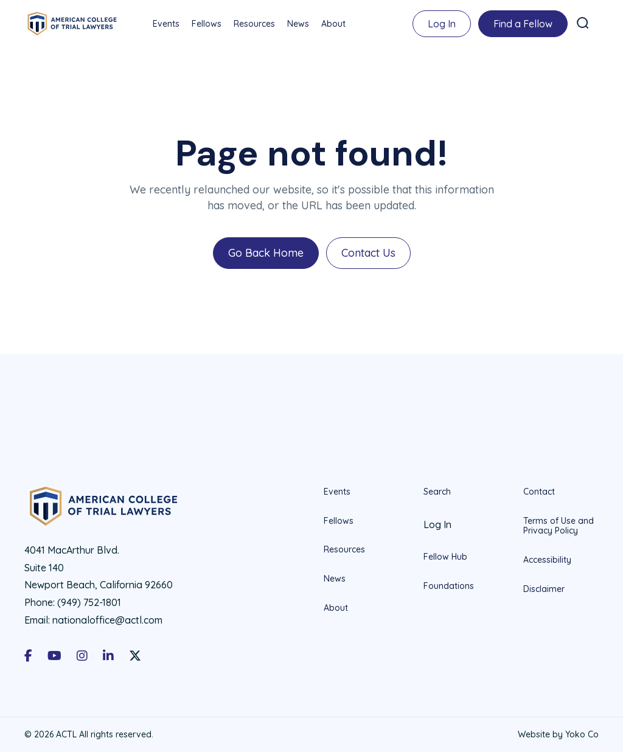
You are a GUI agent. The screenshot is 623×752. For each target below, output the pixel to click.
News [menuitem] (298, 23)
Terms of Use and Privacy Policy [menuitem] (558, 526)
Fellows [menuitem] (206, 23)
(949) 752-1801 (89, 602)
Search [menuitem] (437, 492)
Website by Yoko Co (558, 734)
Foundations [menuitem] (448, 585)
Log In (442, 24)
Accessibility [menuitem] (547, 559)
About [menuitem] (333, 23)
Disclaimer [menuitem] (544, 588)
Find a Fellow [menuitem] (522, 24)
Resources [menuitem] (254, 23)
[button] (583, 23)
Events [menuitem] (166, 23)
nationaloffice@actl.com (107, 620)
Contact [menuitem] (539, 492)
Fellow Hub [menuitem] (445, 556)
